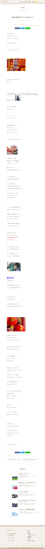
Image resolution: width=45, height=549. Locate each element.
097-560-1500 (12, 534)
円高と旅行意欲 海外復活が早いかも (29, 460)
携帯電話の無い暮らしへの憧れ (15, 459)
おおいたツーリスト (21, 548)
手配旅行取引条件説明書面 (11, 540)
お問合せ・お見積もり (41, 1)
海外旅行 (22, 24)
